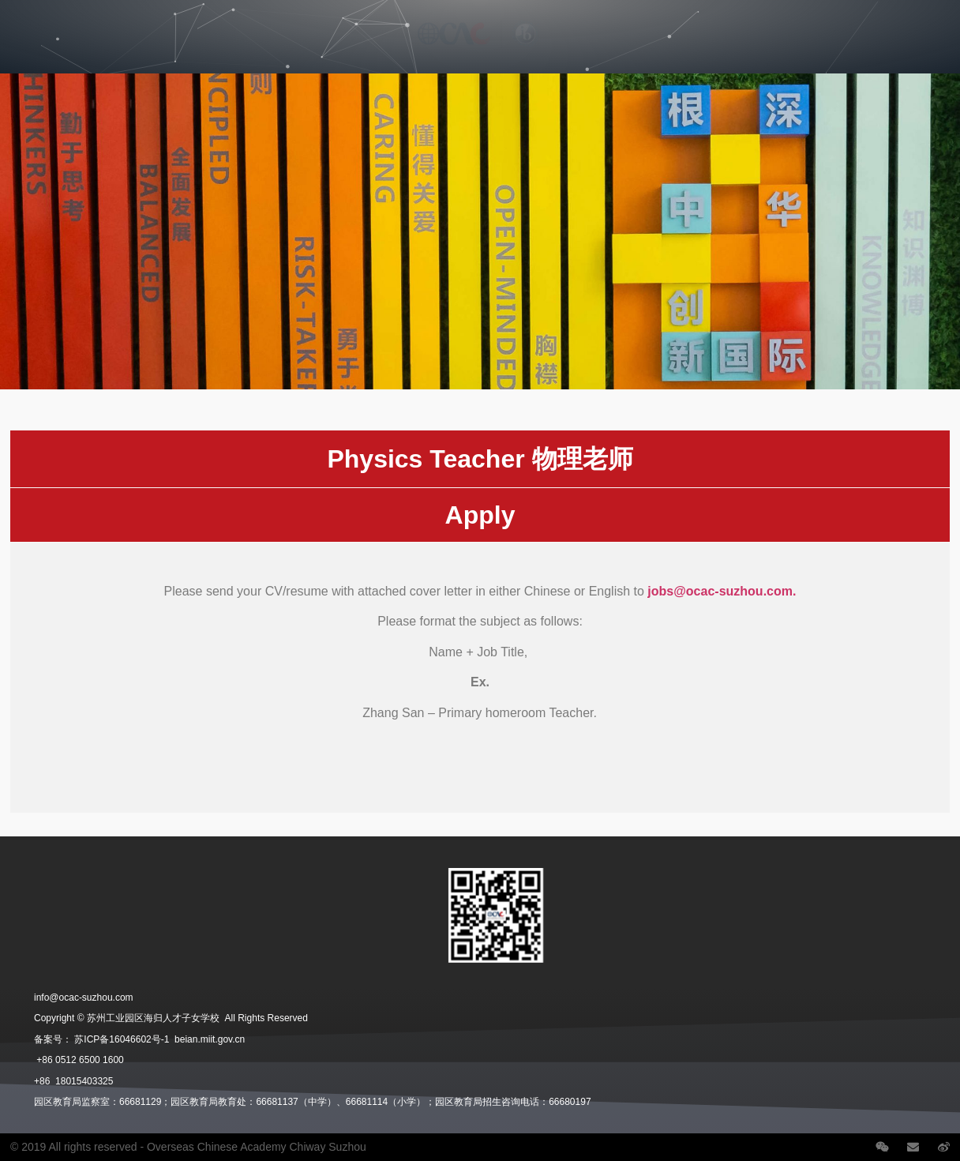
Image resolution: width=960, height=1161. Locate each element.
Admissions (240, 21)
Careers (683, 21)
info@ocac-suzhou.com (83, 997)
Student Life (151, 58)
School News (770, 21)
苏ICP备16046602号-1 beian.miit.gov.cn (159, 1039)
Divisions (151, 21)
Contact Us (861, 21)
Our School (61, 21)
